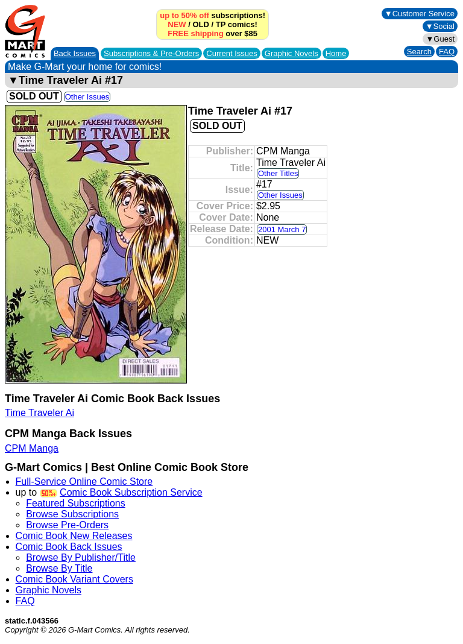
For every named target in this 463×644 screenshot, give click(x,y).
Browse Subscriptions (72, 514)
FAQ (447, 51)
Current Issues (231, 53)
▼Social (440, 26)
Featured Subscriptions (75, 503)
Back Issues (75, 53)
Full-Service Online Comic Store (84, 481)
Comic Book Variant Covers (74, 579)
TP (220, 24)
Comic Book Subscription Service (131, 492)
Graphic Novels (291, 53)
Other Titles (278, 173)
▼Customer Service (420, 13)
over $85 (212, 33)
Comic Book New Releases (74, 536)
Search (419, 51)
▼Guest (440, 38)
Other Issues (87, 96)
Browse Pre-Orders (67, 525)
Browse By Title (59, 568)
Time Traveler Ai (39, 413)
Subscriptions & (151, 53)
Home (336, 53)
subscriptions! (212, 15)
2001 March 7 (282, 229)
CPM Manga (31, 448)
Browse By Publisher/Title (81, 557)
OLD (200, 24)
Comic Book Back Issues (69, 546)
